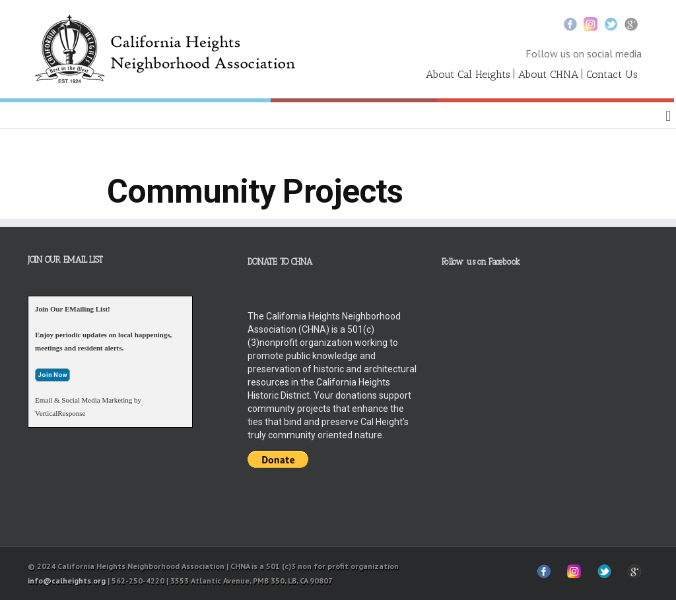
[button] (668, 116)
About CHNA (548, 74)
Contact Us (612, 74)
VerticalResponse (60, 413)
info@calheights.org (67, 580)
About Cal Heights (468, 74)
